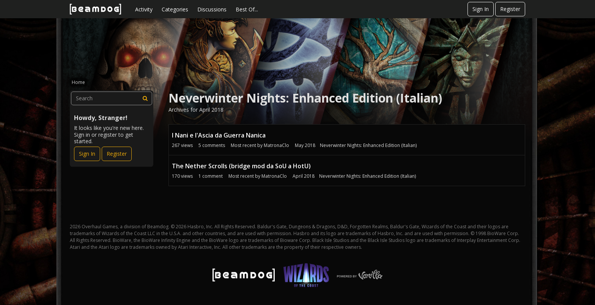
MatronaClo (276, 145)
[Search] (145, 98)
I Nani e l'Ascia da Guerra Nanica (219, 135)
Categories (175, 9)
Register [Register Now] (117, 153)
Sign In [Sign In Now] (87, 153)
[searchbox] (111, 98)
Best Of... (247, 9)
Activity (144, 9)
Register (510, 9)
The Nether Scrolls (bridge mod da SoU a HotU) (241, 166)
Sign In (480, 9)
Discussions (212, 9)
